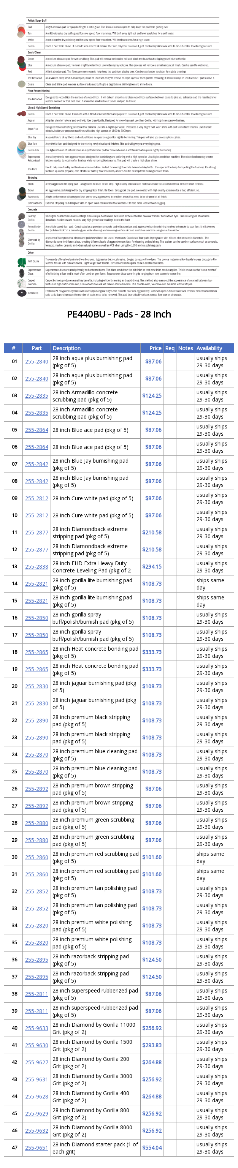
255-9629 (36, 1113)
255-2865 (36, 652)
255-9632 (36, 1130)
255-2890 (36, 720)
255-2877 (36, 532)
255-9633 (36, 1028)
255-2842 (36, 464)
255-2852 (36, 891)
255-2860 (36, 857)
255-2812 (36, 498)
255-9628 (36, 1096)
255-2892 (36, 788)
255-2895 (36, 959)
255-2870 (36, 754)
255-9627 (36, 1062)
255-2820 (36, 925)
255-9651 (36, 1147)
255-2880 (36, 823)
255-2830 (36, 686)
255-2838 (36, 566)
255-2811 (36, 993)
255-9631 (36, 1079)
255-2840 (36, 361)
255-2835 (36, 395)
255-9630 (36, 1045)
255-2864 (36, 429)
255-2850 (36, 617)
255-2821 (36, 583)
